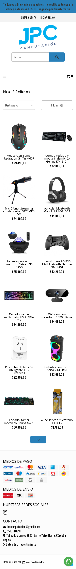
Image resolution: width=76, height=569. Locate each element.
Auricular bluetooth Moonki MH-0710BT (57, 209)
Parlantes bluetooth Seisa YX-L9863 (57, 368)
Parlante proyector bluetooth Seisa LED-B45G (19, 264)
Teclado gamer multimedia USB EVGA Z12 (19, 317)
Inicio (7, 91)
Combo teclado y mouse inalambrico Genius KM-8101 (57, 158)
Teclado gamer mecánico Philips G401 (19, 421)
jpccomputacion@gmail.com (21, 526)
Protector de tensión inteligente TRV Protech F (19, 370)
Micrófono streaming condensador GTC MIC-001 (19, 211)
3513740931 (12, 531)
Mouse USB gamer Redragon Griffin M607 (19, 157)
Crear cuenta (28, 18)
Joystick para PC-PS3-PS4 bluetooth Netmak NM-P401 (57, 264)
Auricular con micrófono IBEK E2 (57, 421)
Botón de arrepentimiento (19, 544)
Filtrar (57, 105)
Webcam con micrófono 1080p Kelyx (57, 315)
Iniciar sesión (47, 18)
